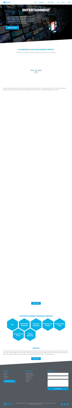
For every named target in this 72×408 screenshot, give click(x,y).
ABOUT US (6, 371)
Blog (58, 2)
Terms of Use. (40, 404)
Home (35, 2)
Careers (69, 2)
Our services (42, 2)
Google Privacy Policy (32, 404)
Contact (63, 2)
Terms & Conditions (18, 403)
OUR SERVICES (29, 371)
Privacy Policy (25, 403)
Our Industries (51, 2)
